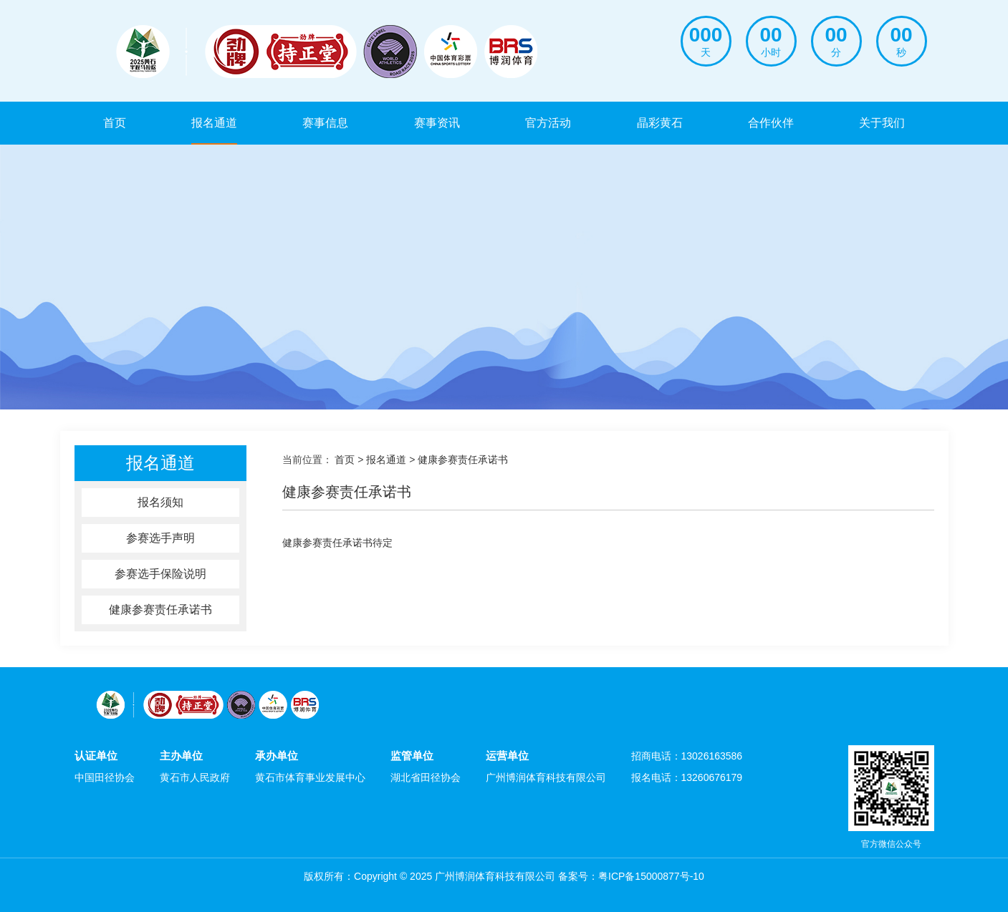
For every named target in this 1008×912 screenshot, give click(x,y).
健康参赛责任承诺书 (160, 609)
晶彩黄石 (660, 123)
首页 (114, 123)
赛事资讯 (437, 123)
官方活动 (548, 123)
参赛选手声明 (160, 538)
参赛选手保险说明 (160, 574)
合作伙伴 (771, 123)
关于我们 (882, 123)
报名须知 (160, 502)
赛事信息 (325, 123)
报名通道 (214, 123)
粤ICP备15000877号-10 (651, 876)
